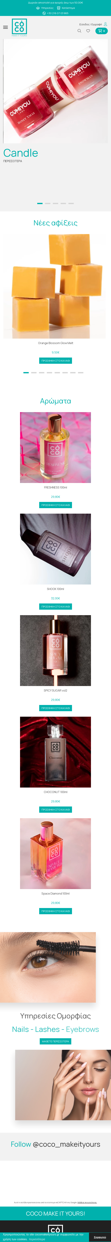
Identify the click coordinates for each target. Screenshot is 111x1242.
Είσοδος (84, 24)
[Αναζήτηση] (81, 31)
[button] (40, 203)
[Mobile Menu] (6, 27)
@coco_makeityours (66, 1144)
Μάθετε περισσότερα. (87, 1202)
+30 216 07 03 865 (56, 13)
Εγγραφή (96, 24)
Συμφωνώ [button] (100, 1237)
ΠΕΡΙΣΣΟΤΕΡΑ (12, 161)
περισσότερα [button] (37, 1239)
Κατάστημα (66, 8)
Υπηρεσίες (45, 8)
